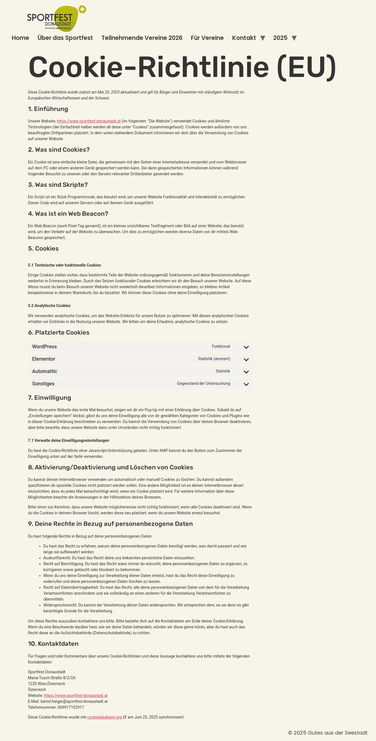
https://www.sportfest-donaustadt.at (89, 121)
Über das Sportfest (65, 38)
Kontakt (244, 38)
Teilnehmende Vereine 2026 (142, 38)
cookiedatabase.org (104, 717)
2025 (280, 38)
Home (20, 38)
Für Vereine (207, 38)
